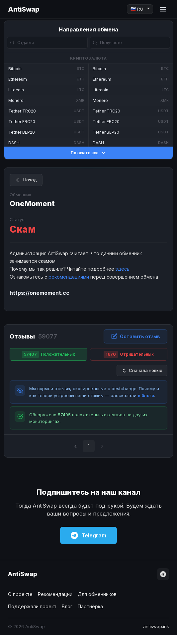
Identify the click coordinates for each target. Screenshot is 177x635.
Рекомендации (55, 594)
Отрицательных (129, 354)
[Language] (140, 9)
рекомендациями (68, 277)
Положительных (48, 354)
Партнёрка (90, 606)
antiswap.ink (156, 626)
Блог (67, 606)
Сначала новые (142, 370)
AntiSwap (23, 9)
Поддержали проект (32, 606)
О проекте (20, 594)
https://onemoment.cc (39, 293)
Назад (26, 180)
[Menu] (163, 9)
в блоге (146, 395)
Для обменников (97, 594)
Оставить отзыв (135, 336)
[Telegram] (163, 574)
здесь (123, 269)
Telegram (88, 535)
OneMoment (32, 203)
